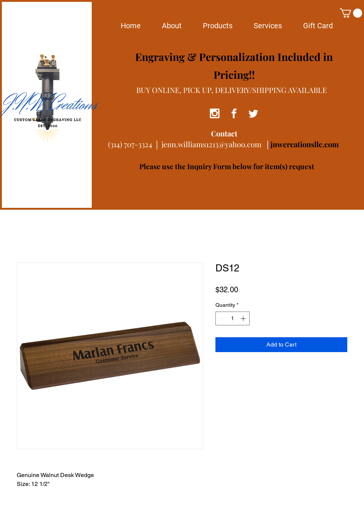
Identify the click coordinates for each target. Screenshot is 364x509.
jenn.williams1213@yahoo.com (211, 144)
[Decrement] (221, 318)
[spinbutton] (232, 318)
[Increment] (243, 318)
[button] (351, 13)
